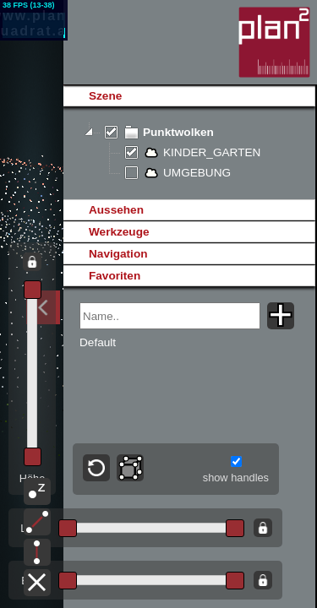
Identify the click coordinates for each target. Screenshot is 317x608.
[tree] (188, 152)
